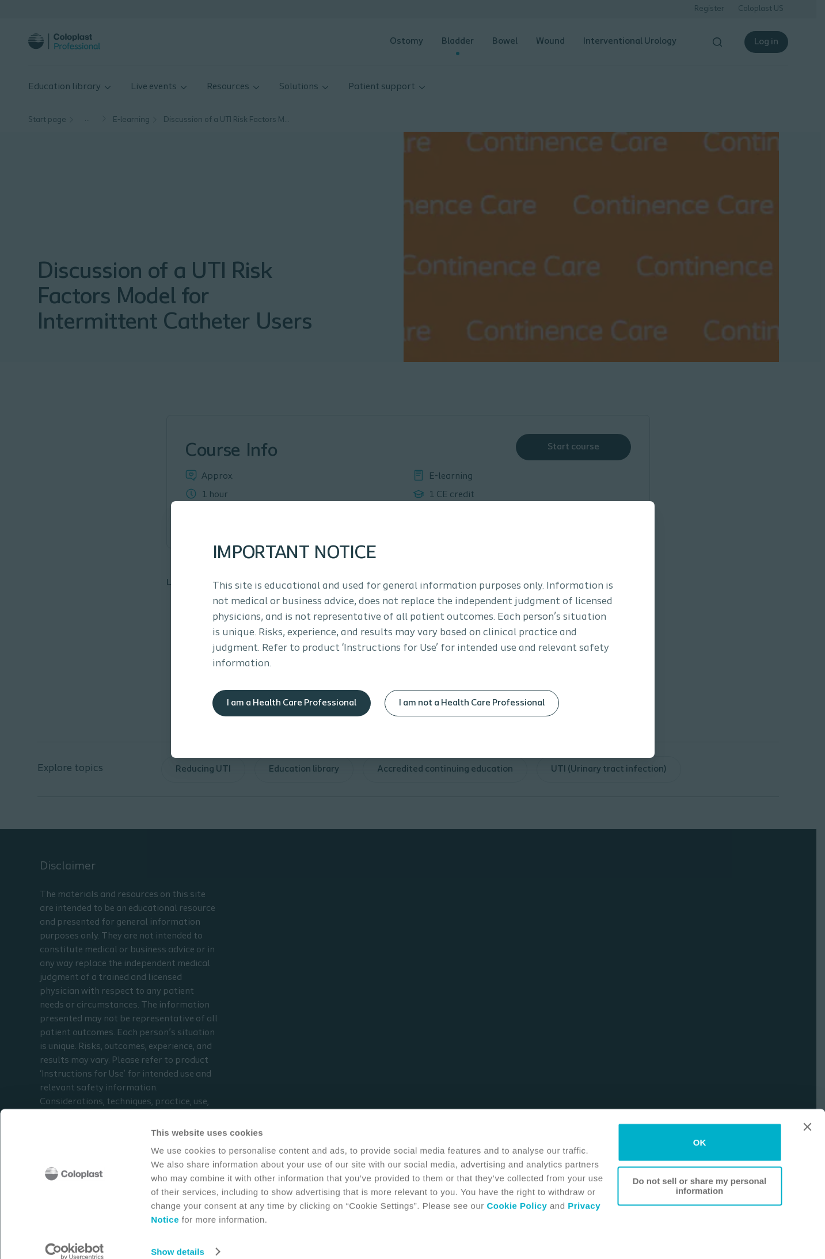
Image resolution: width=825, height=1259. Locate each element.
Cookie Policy (516, 1191)
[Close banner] (807, 1112)
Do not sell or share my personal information (700, 1170)
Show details (177, 1236)
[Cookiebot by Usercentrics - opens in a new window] (74, 1236)
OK (699, 1127)
